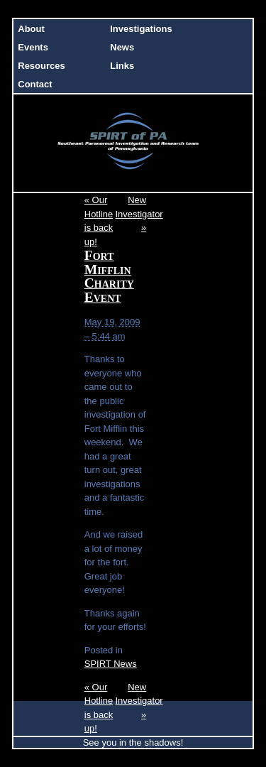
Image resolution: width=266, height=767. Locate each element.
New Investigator (139, 214)
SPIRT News (110, 663)
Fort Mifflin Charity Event (109, 276)
